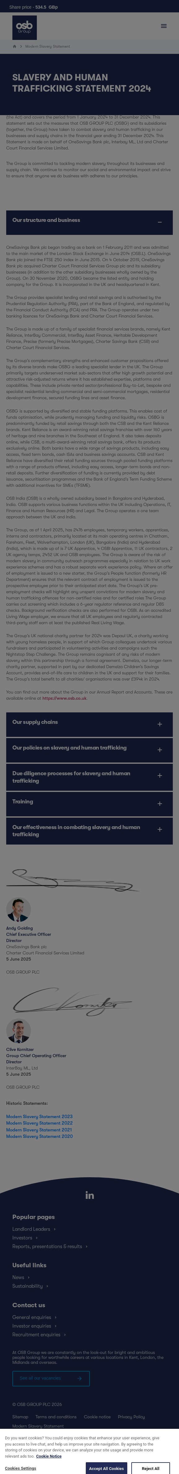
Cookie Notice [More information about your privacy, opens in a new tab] (49, 1463)
